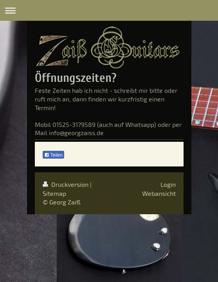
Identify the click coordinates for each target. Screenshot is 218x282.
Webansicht (159, 193)
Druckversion (66, 184)
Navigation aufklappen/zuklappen (109, 10)
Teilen (53, 155)
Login (168, 184)
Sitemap (54, 193)
